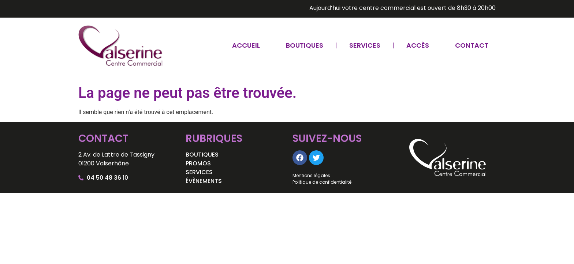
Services (364, 45)
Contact (471, 45)
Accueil (246, 45)
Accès (417, 45)
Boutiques (304, 45)
